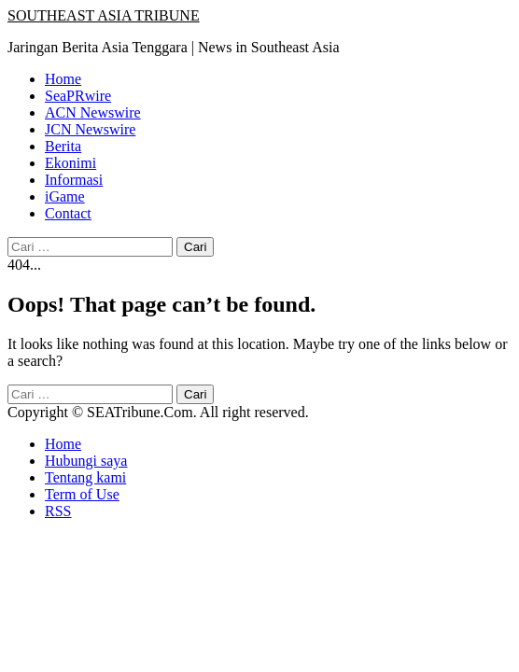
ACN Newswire (93, 112)
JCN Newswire (90, 129)
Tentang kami (85, 477)
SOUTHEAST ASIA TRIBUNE (103, 15)
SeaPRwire (78, 96)
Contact (68, 213)
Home (63, 79)
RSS (58, 511)
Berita (63, 146)
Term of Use (82, 494)
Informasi (74, 180)
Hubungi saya (86, 461)
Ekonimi (70, 163)
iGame (65, 196)
